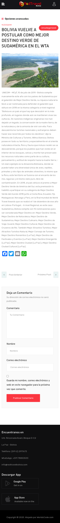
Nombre (11, 343)
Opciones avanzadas (15, 18)
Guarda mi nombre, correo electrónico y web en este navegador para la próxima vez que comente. (28, 385)
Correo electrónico (17, 360)
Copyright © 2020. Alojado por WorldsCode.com (30, 517)
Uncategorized (48, 28)
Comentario (13, 308)
